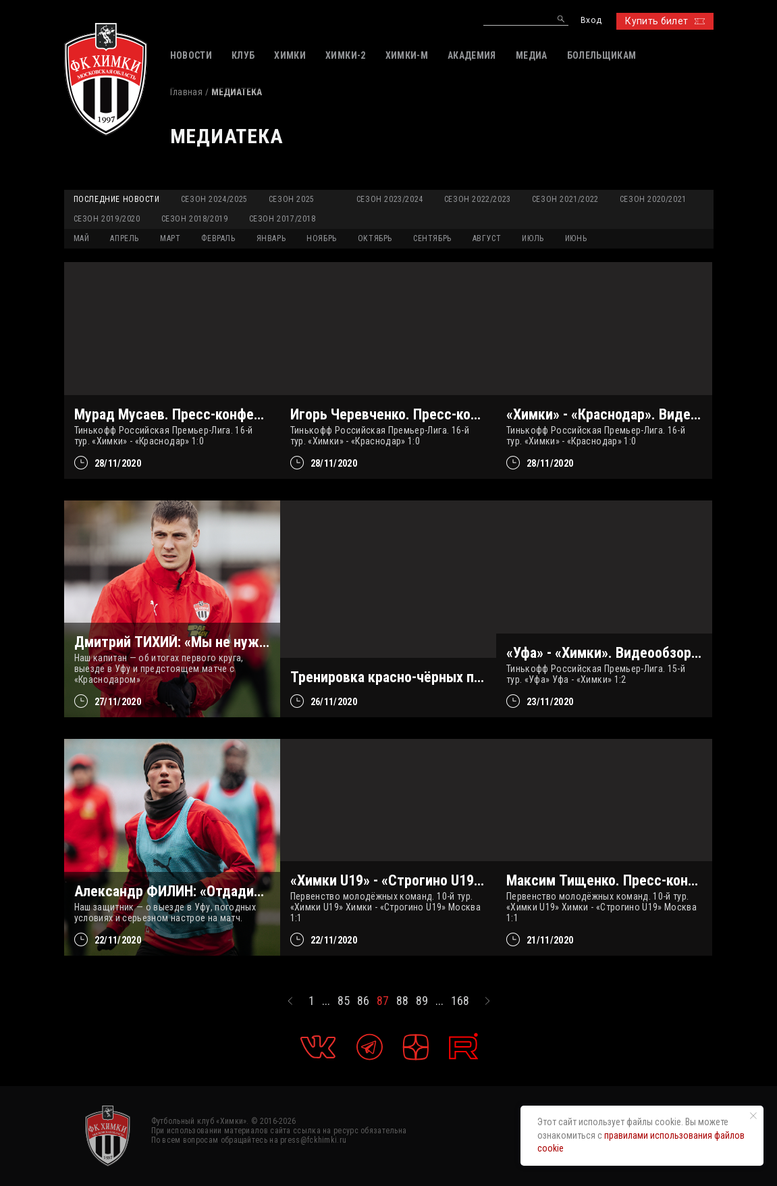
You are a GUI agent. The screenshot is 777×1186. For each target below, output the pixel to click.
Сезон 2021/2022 (565, 199)
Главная (186, 91)
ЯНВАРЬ (271, 238)
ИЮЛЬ (532, 238)
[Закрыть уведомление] (753, 1116)
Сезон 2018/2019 (194, 219)
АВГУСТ (487, 238)
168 (460, 1001)
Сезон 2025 (292, 199)
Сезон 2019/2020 (107, 219)
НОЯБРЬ (321, 238)
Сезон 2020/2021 (653, 199)
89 (422, 1001)
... (326, 1001)
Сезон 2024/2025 (214, 199)
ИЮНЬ (576, 238)
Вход (591, 20)
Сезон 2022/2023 (477, 199)
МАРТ (170, 238)
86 (363, 1001)
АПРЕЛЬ (124, 238)
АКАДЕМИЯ (472, 55)
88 (402, 1001)
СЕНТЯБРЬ (432, 238)
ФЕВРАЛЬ (218, 238)
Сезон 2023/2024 (389, 199)
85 (344, 1001)
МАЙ (82, 238)
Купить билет (664, 21)
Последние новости (117, 199)
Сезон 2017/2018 (282, 219)
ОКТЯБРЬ (375, 238)
